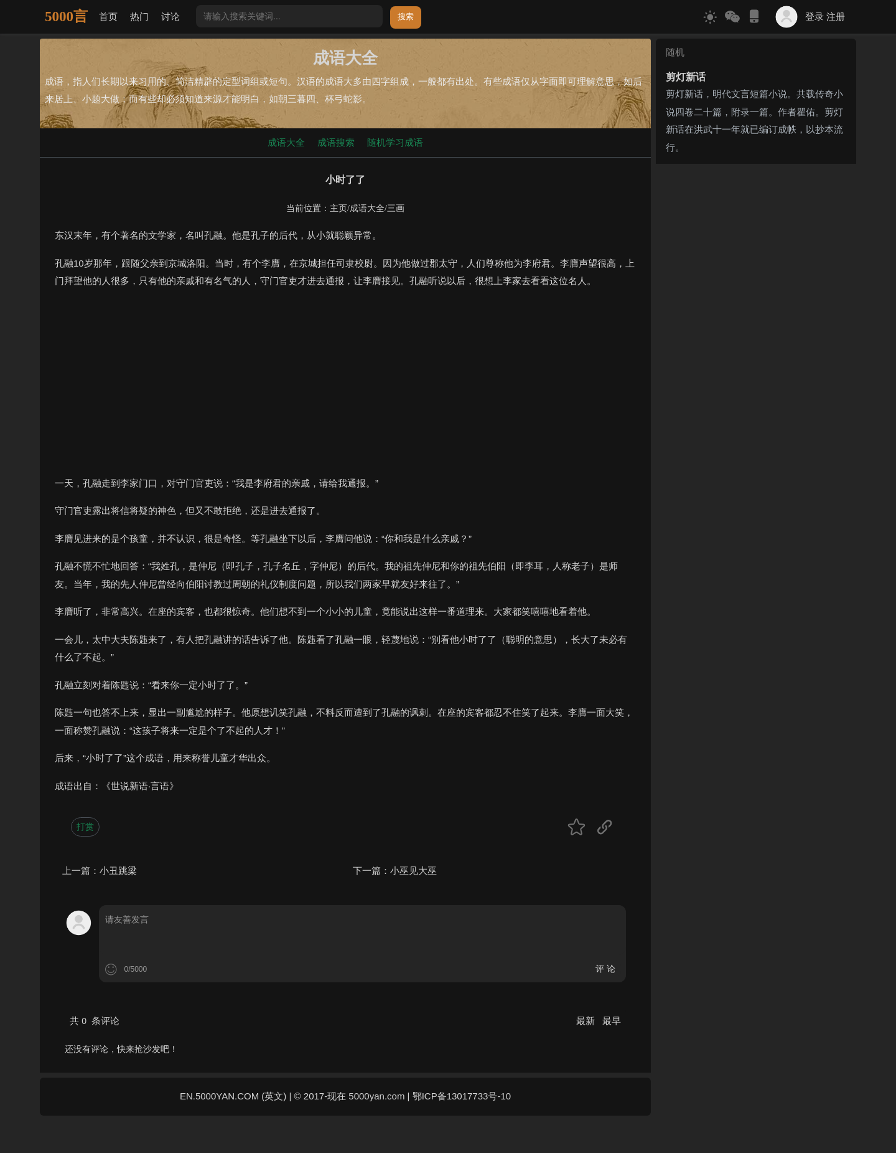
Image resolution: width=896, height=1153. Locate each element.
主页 (338, 208)
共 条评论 (94, 1020)
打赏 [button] (85, 827)
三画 (395, 208)
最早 (611, 1020)
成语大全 (286, 142)
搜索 (406, 16)
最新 (586, 1020)
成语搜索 (336, 142)
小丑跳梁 (118, 870)
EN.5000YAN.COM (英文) (233, 1096)
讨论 (170, 16)
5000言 (66, 16)
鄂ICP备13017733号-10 (462, 1096)
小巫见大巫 (413, 870)
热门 (139, 16)
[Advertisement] (345, 387)
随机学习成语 (395, 142)
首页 (108, 16)
